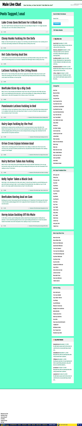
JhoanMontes (56, 352)
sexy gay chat (56, 223)
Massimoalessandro (57, 66)
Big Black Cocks (4, 415)
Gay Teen (55, 204)
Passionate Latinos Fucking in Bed (19, 106)
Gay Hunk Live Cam (57, 104)
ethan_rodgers (56, 73)
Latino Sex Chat (56, 272)
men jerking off (4, 417)
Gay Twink (55, 207)
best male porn (56, 292)
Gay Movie (55, 196)
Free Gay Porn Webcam (58, 251)
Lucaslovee (55, 367)
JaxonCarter (56, 374)
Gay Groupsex (56, 191)
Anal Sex (55, 90)
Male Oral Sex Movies (58, 141)
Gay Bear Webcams (57, 256)
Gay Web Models (59, 340)
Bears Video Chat (57, 240)
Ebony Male (55, 95)
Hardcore (55, 125)
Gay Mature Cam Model (58, 106)
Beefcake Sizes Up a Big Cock (16, 88)
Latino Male (56, 136)
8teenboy (3, 418)
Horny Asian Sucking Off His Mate (18, 214)
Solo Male (55, 160)
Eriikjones (55, 359)
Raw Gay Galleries (57, 316)
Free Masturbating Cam (58, 253)
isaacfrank (55, 43)
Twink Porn (55, 226)
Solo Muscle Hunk (57, 163)
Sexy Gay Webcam (57, 278)
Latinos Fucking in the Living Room (19, 70)
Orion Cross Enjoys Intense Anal (18, 143)
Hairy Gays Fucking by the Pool (17, 124)
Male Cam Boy (56, 139)
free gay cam (56, 180)
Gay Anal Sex (56, 98)
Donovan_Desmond (57, 50)
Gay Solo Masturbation (58, 112)
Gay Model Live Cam (57, 109)
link (81, 401)
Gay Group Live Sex (57, 101)
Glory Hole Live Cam (57, 270)
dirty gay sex (56, 175)
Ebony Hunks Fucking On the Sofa (18, 38)
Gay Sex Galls (56, 262)
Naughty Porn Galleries (58, 308)
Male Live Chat (11, 4)
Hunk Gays (55, 218)
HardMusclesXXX (57, 58)
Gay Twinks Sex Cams (58, 120)
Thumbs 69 (55, 324)
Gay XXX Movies (56, 303)
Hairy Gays (55, 210)
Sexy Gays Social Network (59, 322)
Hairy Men (55, 212)
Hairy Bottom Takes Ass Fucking (18, 161)
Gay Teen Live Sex (57, 114)
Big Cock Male (56, 93)
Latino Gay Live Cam (57, 133)
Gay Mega (55, 300)
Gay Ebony (55, 188)
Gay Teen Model (57, 117)
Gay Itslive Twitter (57, 297)
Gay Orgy (55, 202)
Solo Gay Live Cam (57, 155)
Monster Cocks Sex (57, 306)
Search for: (55, 18)
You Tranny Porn (57, 330)
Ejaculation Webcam (57, 245)
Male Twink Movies (57, 152)
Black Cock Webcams (58, 243)
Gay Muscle (56, 199)
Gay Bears (55, 185)
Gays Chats (55, 267)
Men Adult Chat (56, 275)
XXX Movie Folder (57, 327)
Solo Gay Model (56, 158)
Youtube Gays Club (57, 333)
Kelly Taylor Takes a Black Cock (17, 179)
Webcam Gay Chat (4, 413)
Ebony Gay (55, 177)
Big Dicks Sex (58, 39)
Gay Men (55, 193)
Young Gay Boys (4, 420)
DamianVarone (56, 344)
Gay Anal (55, 183)
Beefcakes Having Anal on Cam (17, 197)
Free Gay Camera (57, 248)
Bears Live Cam (56, 237)
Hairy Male (55, 122)
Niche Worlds (56, 311)
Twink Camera (56, 280)
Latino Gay (55, 220)
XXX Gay (2, 422)
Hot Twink (55, 215)
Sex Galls (55, 319)
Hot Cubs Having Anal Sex (14, 54)
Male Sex (55, 147)
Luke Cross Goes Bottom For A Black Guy (22, 22)
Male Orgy (55, 144)
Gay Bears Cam (56, 259)
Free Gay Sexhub (57, 295)
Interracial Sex (56, 131)
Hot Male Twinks (57, 128)
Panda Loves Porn (57, 314)
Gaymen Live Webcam (58, 264)
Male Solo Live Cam (57, 149)
